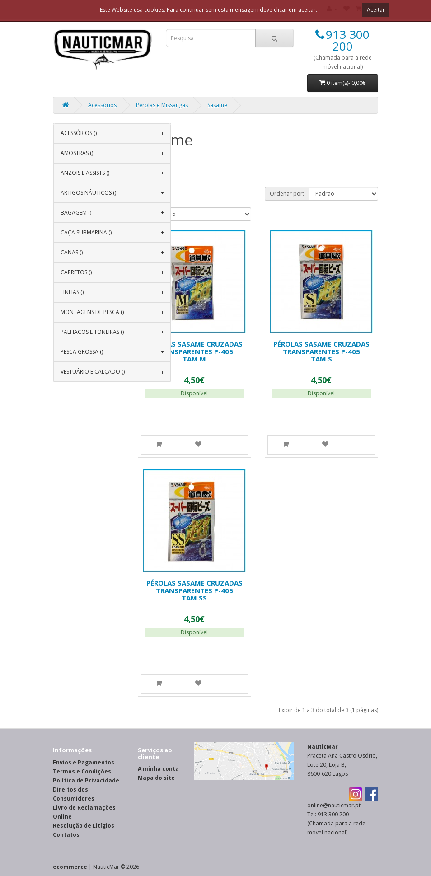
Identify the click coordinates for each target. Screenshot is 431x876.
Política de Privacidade (86, 780)
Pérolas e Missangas (162, 105)
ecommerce (70, 867)
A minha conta (158, 769)
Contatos (66, 835)
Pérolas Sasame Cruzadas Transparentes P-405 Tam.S (321, 351)
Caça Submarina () (86, 232)
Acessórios (102, 105)
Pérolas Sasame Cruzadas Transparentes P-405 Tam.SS (194, 590)
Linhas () (72, 292)
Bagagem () (76, 212)
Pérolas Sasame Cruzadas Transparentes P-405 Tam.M (194, 351)
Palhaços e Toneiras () (92, 332)
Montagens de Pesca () (92, 312)
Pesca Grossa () (82, 352)
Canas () (72, 252)
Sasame (217, 105)
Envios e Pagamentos (83, 762)
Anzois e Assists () (85, 173)
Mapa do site (156, 778)
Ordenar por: (287, 193)
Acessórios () (79, 133)
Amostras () (77, 153)
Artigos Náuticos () (88, 193)
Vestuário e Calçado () (93, 371)
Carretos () (76, 272)
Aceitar (376, 10)
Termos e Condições (82, 771)
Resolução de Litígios (83, 825)
